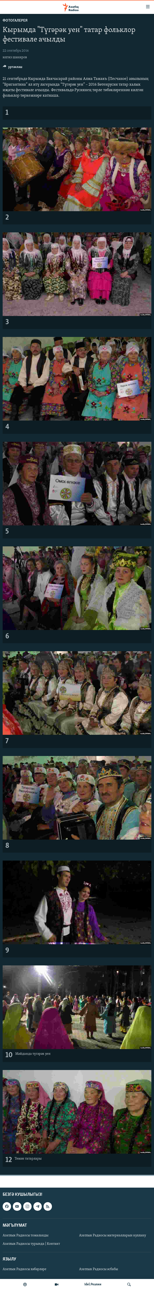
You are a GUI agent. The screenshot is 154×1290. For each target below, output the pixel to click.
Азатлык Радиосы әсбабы (98, 1269)
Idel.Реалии (92, 1284)
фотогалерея (15, 21)
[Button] (12, 68)
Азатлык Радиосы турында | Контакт (31, 1244)
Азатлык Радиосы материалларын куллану (112, 1235)
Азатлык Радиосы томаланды (25, 1235)
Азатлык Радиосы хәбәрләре (24, 1269)
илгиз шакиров (15, 57)
